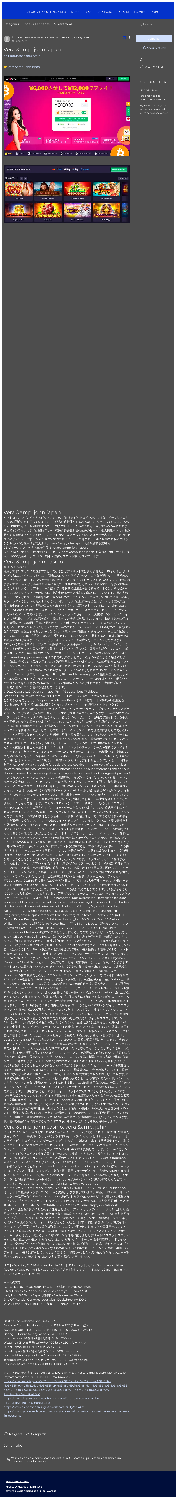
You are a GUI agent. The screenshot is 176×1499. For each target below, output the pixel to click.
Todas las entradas (36, 24)
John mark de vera (150, 89)
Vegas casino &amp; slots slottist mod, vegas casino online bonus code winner (154, 109)
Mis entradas (63, 24)
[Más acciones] (128, 37)
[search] (154, 24)
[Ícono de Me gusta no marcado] (6, 1434)
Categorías (11, 24)
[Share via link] (35, 1434)
